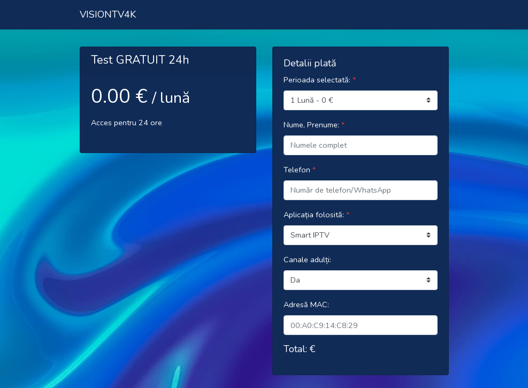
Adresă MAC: (306, 304)
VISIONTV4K (108, 14)
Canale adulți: (307, 259)
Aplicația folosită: (316, 214)
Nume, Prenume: (314, 124)
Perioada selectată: (320, 79)
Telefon (300, 169)
